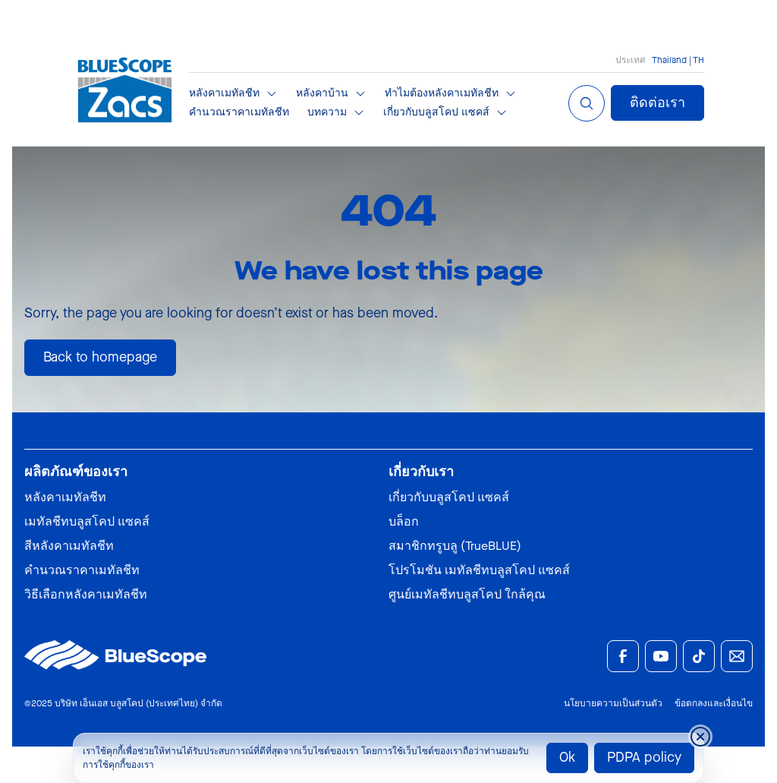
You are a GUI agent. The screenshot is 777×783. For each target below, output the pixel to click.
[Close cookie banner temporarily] (700, 737)
